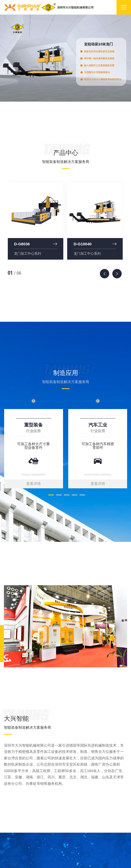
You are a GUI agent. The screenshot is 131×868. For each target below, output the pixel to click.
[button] (50, 495)
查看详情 (33, 484)
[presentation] (104, 273)
